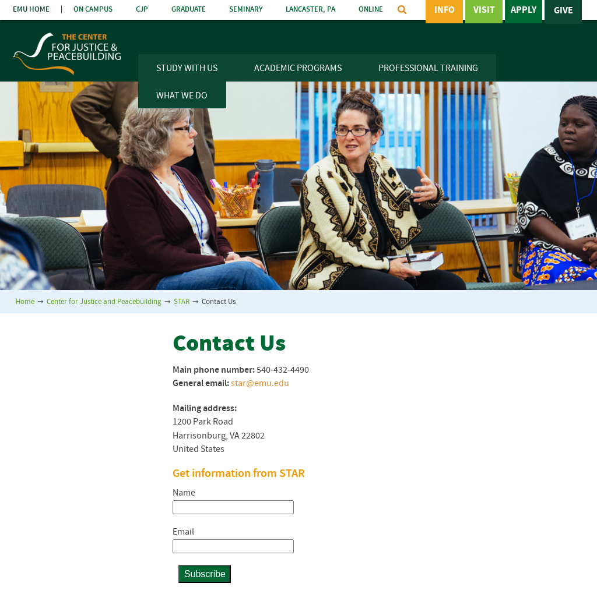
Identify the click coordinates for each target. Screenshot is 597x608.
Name (184, 493)
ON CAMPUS (93, 9)
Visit (484, 11)
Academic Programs (298, 68)
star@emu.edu (260, 383)
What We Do (182, 96)
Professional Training (428, 68)
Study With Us (186, 68)
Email (183, 532)
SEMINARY (245, 9)
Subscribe (205, 574)
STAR (181, 302)
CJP (142, 9)
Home (25, 302)
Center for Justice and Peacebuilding (104, 302)
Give (563, 11)
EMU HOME (31, 9)
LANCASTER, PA (310, 9)
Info (444, 11)
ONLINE (371, 9)
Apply (523, 11)
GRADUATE (188, 9)
